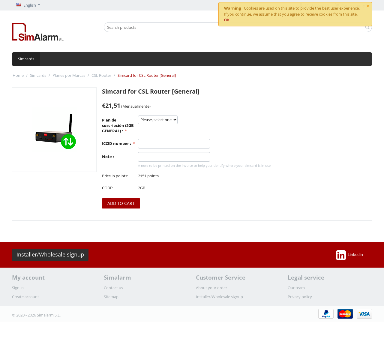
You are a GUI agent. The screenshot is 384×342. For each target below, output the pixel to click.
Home (18, 75)
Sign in (18, 287)
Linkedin (349, 255)
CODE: (107, 187)
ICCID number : (117, 143)
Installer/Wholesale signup (50, 254)
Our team (296, 287)
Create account (25, 296)
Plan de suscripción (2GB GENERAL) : (118, 125)
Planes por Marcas (68, 75)
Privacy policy (300, 296)
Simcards (26, 59)
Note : (108, 156)
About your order (211, 287)
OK (227, 19)
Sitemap (111, 296)
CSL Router (101, 75)
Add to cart (121, 203)
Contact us (113, 287)
